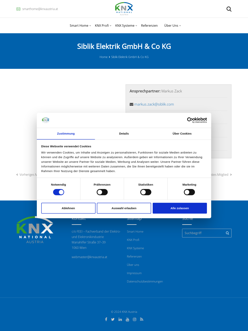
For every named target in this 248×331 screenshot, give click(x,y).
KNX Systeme (124, 25)
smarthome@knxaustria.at (40, 9)
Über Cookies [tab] (182, 133)
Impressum (134, 273)
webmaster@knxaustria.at (89, 257)
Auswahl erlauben (124, 208)
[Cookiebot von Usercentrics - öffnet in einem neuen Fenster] (190, 120)
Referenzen (149, 25)
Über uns (133, 265)
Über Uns (171, 25)
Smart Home (79, 25)
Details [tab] (124, 133)
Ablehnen (68, 208)
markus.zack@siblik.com (154, 104)
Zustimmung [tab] (66, 133)
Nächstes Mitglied (218, 174)
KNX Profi (102, 25)
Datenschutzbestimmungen (145, 281)
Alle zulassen (179, 208)
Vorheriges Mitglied (31, 174)
